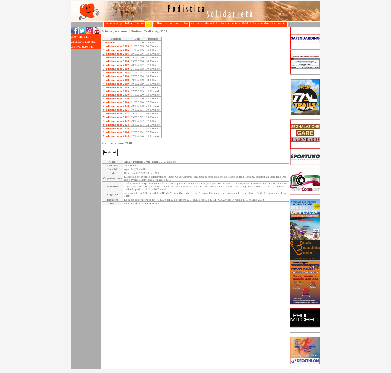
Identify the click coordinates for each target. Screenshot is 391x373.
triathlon (139, 23)
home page (111, 23)
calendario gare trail (86, 41)
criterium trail (86, 36)
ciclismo (159, 23)
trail (149, 23)
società (184, 23)
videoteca (234, 23)
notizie (195, 23)
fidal (245, 23)
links (253, 23)
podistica (126, 23)
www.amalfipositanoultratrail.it (141, 203)
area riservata (266, 23)
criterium (172, 23)
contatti (281, 23)
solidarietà (207, 23)
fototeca (221, 23)
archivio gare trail (86, 46)
